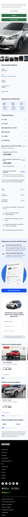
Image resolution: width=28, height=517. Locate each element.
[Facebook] (2, 478)
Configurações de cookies (7, 504)
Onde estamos (4, 452)
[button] (22, 171)
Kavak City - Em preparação (8, 76)
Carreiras (3, 463)
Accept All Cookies (14, 19)
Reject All (14, 15)
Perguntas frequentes (6, 455)
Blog (2, 458)
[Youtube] (10, 478)
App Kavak (3, 449)
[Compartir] (23, 146)
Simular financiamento (14, 290)
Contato (3, 466)
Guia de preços (4, 460)
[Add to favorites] (24, 343)
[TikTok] (17, 478)
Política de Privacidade (6, 498)
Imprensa (3, 469)
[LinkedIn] (13, 478)
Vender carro (4, 446)
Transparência (4, 506)
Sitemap (3, 509)
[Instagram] (6, 478)
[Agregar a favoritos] (26, 146)
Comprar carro (4, 443)
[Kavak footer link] (5, 439)
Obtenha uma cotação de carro (14, 331)
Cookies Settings (14, 11)
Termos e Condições (6, 501)
